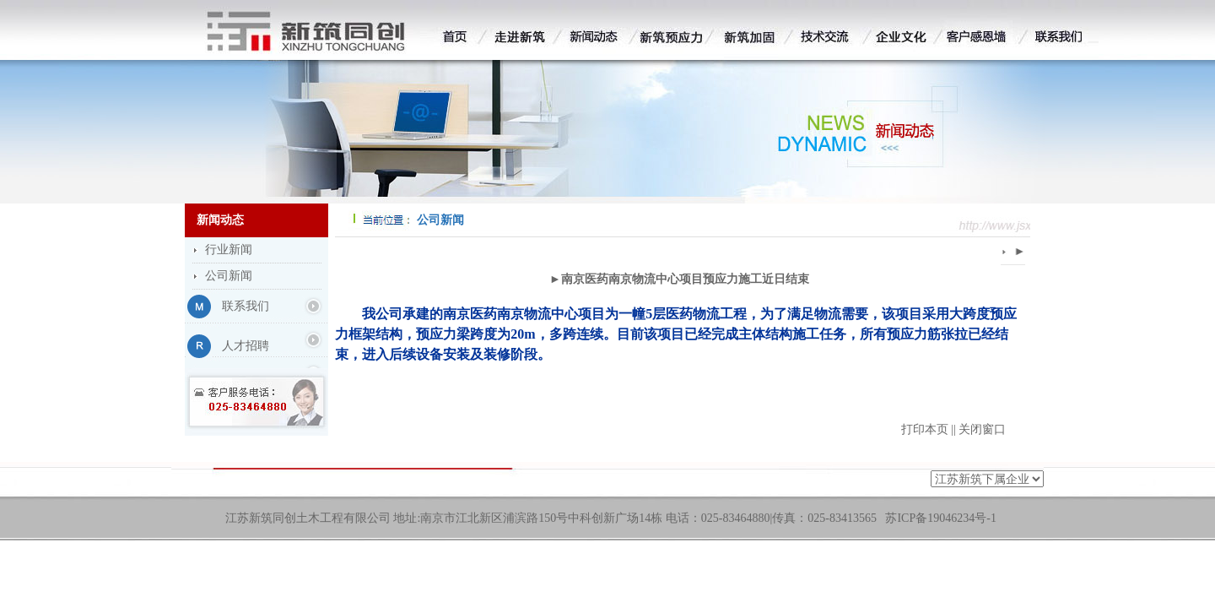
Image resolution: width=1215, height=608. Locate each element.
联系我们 (245, 306)
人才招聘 (245, 345)
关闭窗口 (982, 429)
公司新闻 (228, 275)
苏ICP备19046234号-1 (940, 518)
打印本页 (924, 429)
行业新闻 (228, 249)
